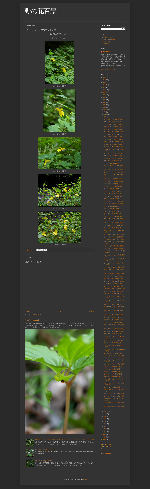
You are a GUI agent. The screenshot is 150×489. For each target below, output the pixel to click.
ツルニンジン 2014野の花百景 (113, 196)
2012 (104, 434)
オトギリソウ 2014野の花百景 (113, 129)
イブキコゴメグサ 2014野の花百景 (114, 170)
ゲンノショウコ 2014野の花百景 (113, 141)
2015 (104, 105)
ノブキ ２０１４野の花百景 (112, 369)
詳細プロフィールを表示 (108, 69)
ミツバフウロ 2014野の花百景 (113, 144)
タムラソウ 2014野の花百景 (112, 304)
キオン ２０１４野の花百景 (112, 387)
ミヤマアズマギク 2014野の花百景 (114, 329)
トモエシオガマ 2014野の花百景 (113, 223)
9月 (105, 117)
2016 (104, 102)
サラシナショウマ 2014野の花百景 (114, 204)
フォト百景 (105, 43)
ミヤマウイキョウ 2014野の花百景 (114, 281)
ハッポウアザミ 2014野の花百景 (113, 248)
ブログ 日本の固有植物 (109, 39)
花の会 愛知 (106, 41)
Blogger (84, 479)
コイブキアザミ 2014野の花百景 (113, 181)
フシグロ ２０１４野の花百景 (113, 366)
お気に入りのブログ (108, 37)
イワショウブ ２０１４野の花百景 (114, 396)
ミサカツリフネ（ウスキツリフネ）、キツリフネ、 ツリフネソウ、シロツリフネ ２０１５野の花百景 (64, 439)
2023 (104, 85)
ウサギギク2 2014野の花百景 (113, 124)
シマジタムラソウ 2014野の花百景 (114, 119)
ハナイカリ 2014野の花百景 (112, 191)
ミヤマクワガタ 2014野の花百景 (113, 291)
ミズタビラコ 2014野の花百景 (113, 127)
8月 (105, 411)
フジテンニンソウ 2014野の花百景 (114, 153)
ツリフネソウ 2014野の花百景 (113, 216)
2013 (104, 432)
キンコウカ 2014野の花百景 (112, 334)
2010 (104, 439)
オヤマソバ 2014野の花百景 (112, 343)
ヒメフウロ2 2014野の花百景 (113, 139)
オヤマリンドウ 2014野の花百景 (113, 320)
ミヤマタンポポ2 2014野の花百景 (114, 273)
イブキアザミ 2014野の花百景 (113, 179)
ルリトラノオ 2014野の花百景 (113, 155)
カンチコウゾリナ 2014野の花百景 (114, 276)
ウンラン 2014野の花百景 (112, 199)
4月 (105, 421)
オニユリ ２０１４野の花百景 (113, 374)
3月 (105, 424)
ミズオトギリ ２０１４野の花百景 (114, 234)
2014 (104, 107)
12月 (105, 109)
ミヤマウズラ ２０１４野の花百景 (114, 364)
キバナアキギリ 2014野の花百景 (113, 286)
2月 (105, 426)
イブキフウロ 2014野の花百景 (113, 136)
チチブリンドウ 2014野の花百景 (113, 147)
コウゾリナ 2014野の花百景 (112, 134)
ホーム (59, 311)
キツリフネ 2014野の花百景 (112, 214)
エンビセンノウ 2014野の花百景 (113, 278)
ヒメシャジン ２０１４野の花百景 (114, 393)
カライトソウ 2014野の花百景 (113, 322)
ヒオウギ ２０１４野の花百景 (113, 371)
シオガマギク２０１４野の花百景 (113, 225)
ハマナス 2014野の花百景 (112, 163)
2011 (104, 437)
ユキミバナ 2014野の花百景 (112, 211)
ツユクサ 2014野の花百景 (112, 206)
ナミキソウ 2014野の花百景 (112, 194)
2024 (104, 82)
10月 (105, 114)
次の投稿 (27, 311)
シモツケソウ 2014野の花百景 (113, 283)
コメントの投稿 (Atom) (34, 314)
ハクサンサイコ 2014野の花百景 (113, 315)
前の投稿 (91, 311)
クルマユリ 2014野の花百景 (112, 293)
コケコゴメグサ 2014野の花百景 (113, 246)
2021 (104, 90)
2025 (104, 80)
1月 (105, 429)
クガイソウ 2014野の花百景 (112, 317)
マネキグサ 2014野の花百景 (112, 161)
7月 (105, 414)
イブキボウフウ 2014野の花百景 (113, 131)
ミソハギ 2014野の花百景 (112, 189)
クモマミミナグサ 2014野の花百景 (114, 340)
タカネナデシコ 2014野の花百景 (113, 331)
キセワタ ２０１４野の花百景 (113, 376)
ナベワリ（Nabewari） (32, 320)
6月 (105, 416)
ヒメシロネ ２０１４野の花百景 (113, 237)
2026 (104, 77)
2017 (104, 100)
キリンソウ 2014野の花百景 (112, 121)
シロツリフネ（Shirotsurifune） (44, 460)
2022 (104, 87)
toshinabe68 (106, 51)
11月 (105, 112)
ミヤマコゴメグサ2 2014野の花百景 (114, 288)
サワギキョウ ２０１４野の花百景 (114, 239)
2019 (104, 95)
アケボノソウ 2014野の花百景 (113, 186)
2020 (104, 92)
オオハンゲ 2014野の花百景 (112, 228)
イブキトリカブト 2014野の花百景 (114, 172)
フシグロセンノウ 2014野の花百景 (114, 201)
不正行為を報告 (106, 453)
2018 (104, 97)
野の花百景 (41, 10)
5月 (105, 419)
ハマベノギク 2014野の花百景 (113, 184)
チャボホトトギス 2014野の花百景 (114, 158)
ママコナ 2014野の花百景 (112, 209)
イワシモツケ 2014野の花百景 (113, 353)
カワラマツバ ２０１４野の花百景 (114, 267)
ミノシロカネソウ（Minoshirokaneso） (46, 450)
